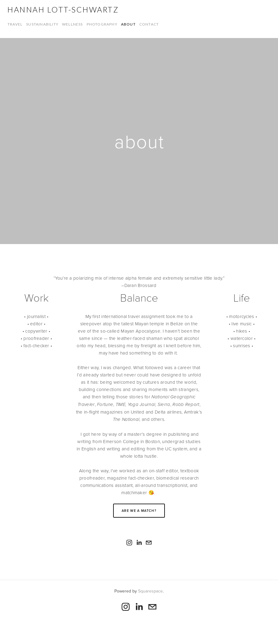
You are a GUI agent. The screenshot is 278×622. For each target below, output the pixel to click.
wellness (72, 24)
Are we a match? (139, 510)
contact (149, 24)
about (128, 24)
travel (15, 24)
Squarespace (150, 591)
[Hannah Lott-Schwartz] (129, 543)
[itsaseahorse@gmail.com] (149, 543)
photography (102, 24)
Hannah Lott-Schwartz (63, 9)
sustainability (42, 24)
